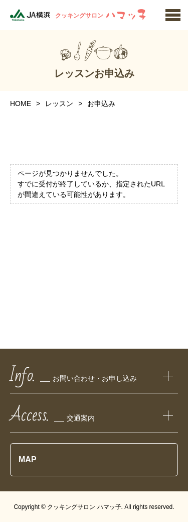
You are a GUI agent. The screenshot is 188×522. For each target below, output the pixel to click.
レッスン (59, 103)
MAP (28, 459)
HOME (20, 103)
